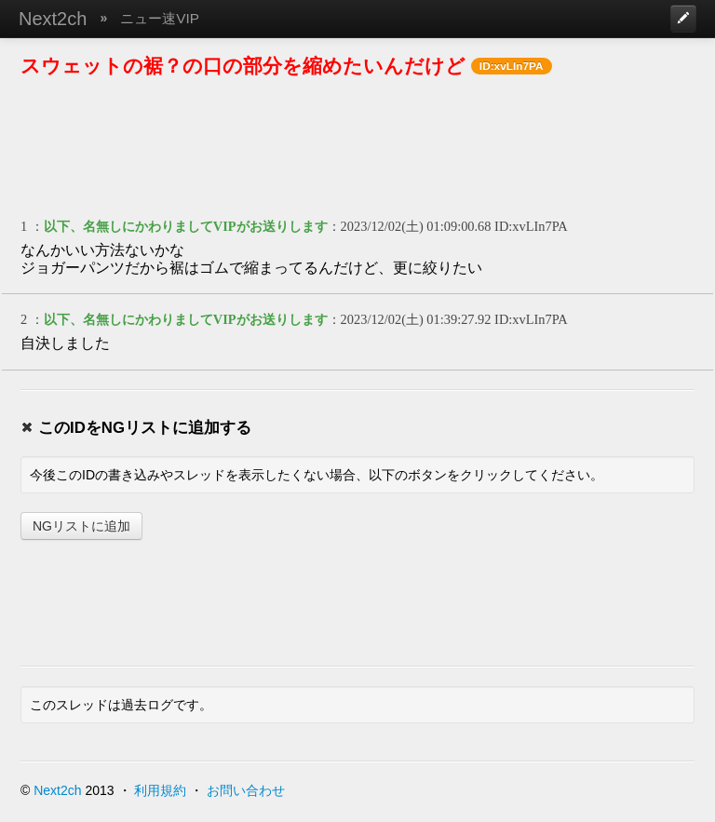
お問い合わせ (246, 790)
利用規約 (160, 790)
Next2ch (53, 18)
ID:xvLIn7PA (531, 226)
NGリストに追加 (81, 526)
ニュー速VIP (159, 18)
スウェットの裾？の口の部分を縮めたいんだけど (242, 65)
